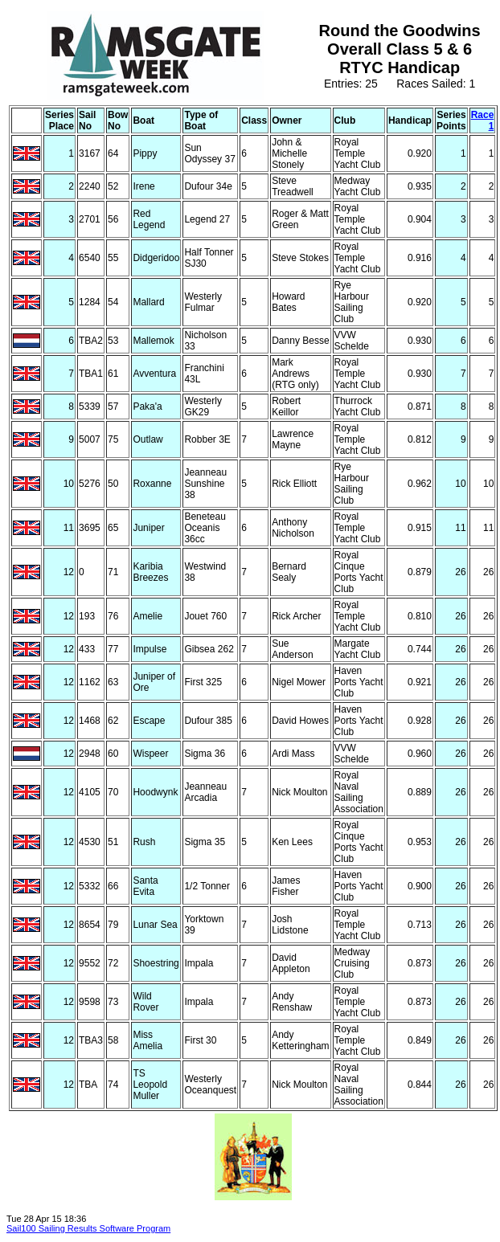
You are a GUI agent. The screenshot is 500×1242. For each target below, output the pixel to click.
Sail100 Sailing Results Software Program (88, 1228)
